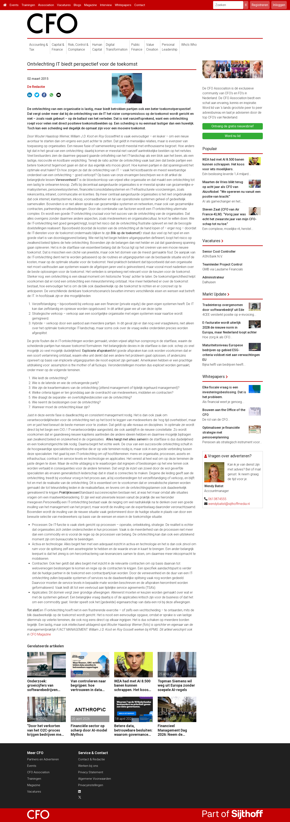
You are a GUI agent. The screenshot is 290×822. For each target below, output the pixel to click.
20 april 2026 (37, 719)
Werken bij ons (88, 766)
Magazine (90, 5)
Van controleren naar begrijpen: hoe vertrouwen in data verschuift (88, 685)
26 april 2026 (124, 674)
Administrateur (213, 277)
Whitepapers (123, 5)
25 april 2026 (167, 674)
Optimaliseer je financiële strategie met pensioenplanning (221, 432)
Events (14, 5)
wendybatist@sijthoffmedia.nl (229, 504)
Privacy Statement (90, 772)
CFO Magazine (40, 634)
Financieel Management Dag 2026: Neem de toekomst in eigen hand (173, 730)
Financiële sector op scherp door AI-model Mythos (89, 730)
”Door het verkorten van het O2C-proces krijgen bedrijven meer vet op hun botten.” (46, 730)
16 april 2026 (167, 719)
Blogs (77, 5)
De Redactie (36, 87)
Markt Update (214, 294)
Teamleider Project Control (222, 264)
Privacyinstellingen (90, 785)
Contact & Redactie (91, 759)
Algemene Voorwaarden (94, 778)
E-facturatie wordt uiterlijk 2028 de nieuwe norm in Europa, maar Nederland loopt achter (229, 327)
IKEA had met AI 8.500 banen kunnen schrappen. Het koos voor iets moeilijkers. (132, 685)
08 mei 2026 (37, 674)
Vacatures (64, 5)
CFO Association (38, 772)
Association (46, 5)
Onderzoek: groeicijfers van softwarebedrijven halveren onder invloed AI (46, 685)
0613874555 (217, 499)
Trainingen (28, 5)
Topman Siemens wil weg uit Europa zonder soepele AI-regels (176, 685)
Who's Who (189, 45)
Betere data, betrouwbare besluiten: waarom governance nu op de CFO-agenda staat (133, 730)
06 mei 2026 (80, 674)
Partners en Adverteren (43, 759)
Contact (139, 5)
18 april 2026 (124, 719)
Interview (106, 5)
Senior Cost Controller (219, 251)
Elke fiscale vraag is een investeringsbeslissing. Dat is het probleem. (224, 392)
